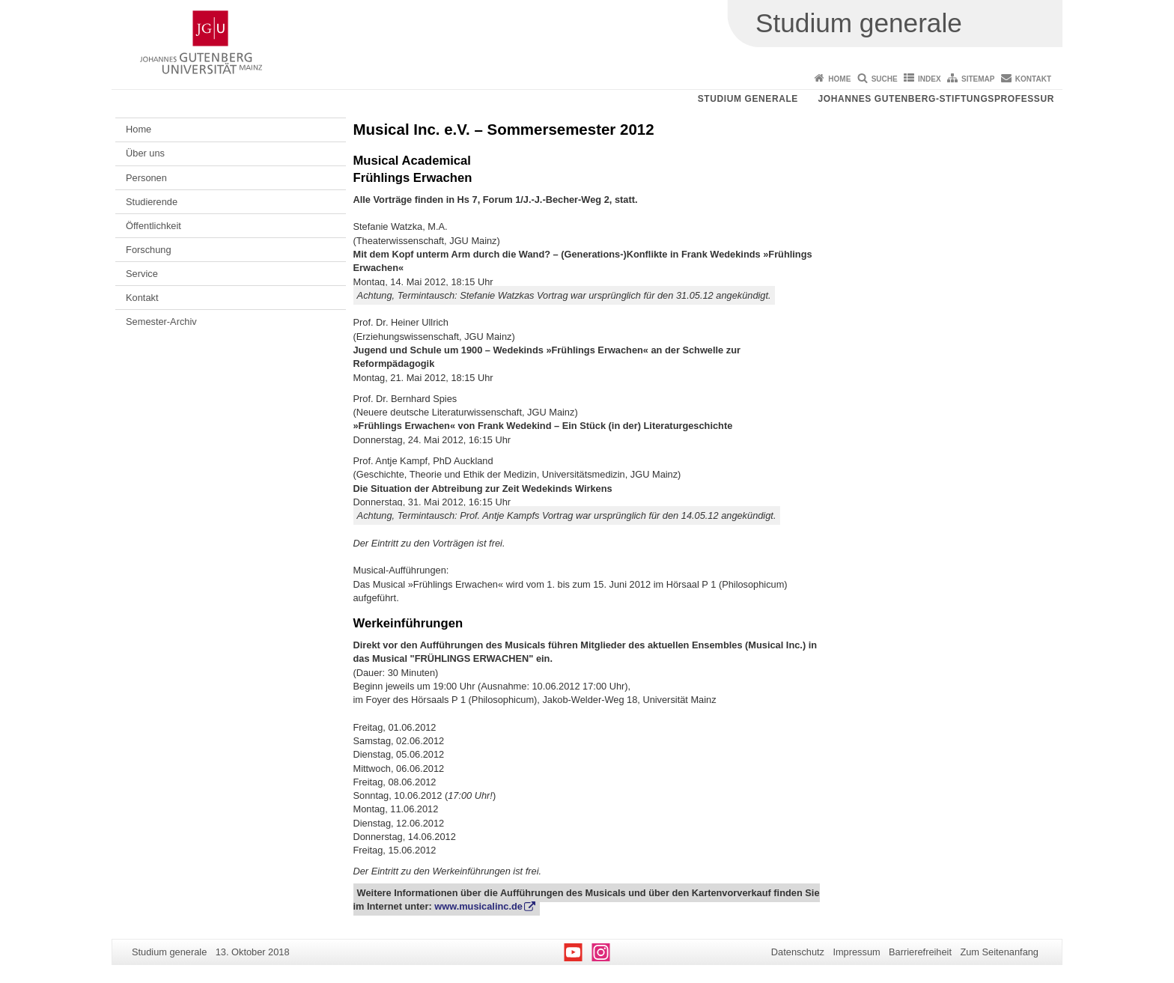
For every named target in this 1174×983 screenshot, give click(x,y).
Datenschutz (797, 952)
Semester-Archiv (161, 321)
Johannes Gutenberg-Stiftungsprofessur (936, 99)
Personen (146, 177)
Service (142, 273)
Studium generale (748, 99)
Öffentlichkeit (153, 225)
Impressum (856, 952)
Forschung (148, 249)
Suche (885, 79)
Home (839, 79)
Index (929, 79)
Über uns (145, 153)
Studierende (151, 201)
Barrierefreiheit (920, 952)
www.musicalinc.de (478, 906)
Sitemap (977, 79)
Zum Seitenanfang (999, 952)
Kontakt (1033, 79)
